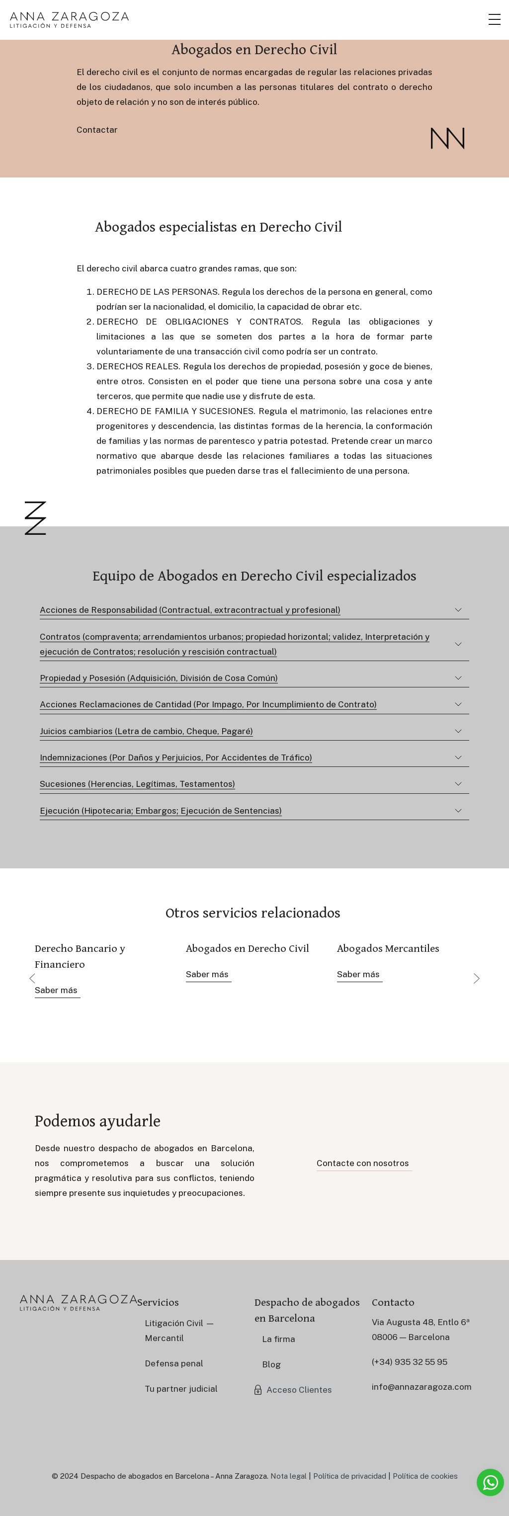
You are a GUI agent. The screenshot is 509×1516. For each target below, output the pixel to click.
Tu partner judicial (181, 1389)
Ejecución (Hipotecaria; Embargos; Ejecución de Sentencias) (161, 811)
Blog (271, 1364)
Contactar (97, 130)
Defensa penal (174, 1363)
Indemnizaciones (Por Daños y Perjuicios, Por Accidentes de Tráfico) (176, 757)
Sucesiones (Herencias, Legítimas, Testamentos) (137, 784)
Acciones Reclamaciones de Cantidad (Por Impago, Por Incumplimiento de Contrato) (208, 704)
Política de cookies (425, 1476)
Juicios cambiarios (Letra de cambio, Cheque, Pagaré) (146, 731)
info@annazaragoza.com (422, 1387)
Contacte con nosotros (363, 1163)
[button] (293, 1389)
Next (477, 978)
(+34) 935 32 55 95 (409, 1362)
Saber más (56, 990)
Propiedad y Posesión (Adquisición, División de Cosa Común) (159, 678)
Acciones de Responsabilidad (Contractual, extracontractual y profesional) (190, 610)
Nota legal (288, 1476)
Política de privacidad (349, 1476)
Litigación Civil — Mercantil (180, 1330)
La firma (278, 1339)
